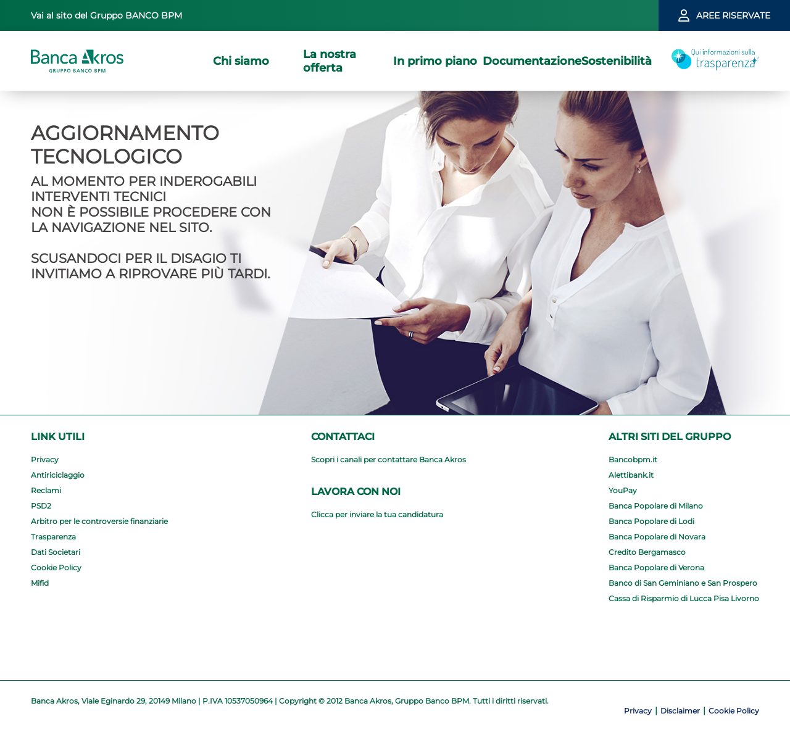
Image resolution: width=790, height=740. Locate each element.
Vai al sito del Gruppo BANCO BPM (106, 15)
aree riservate (733, 15)
